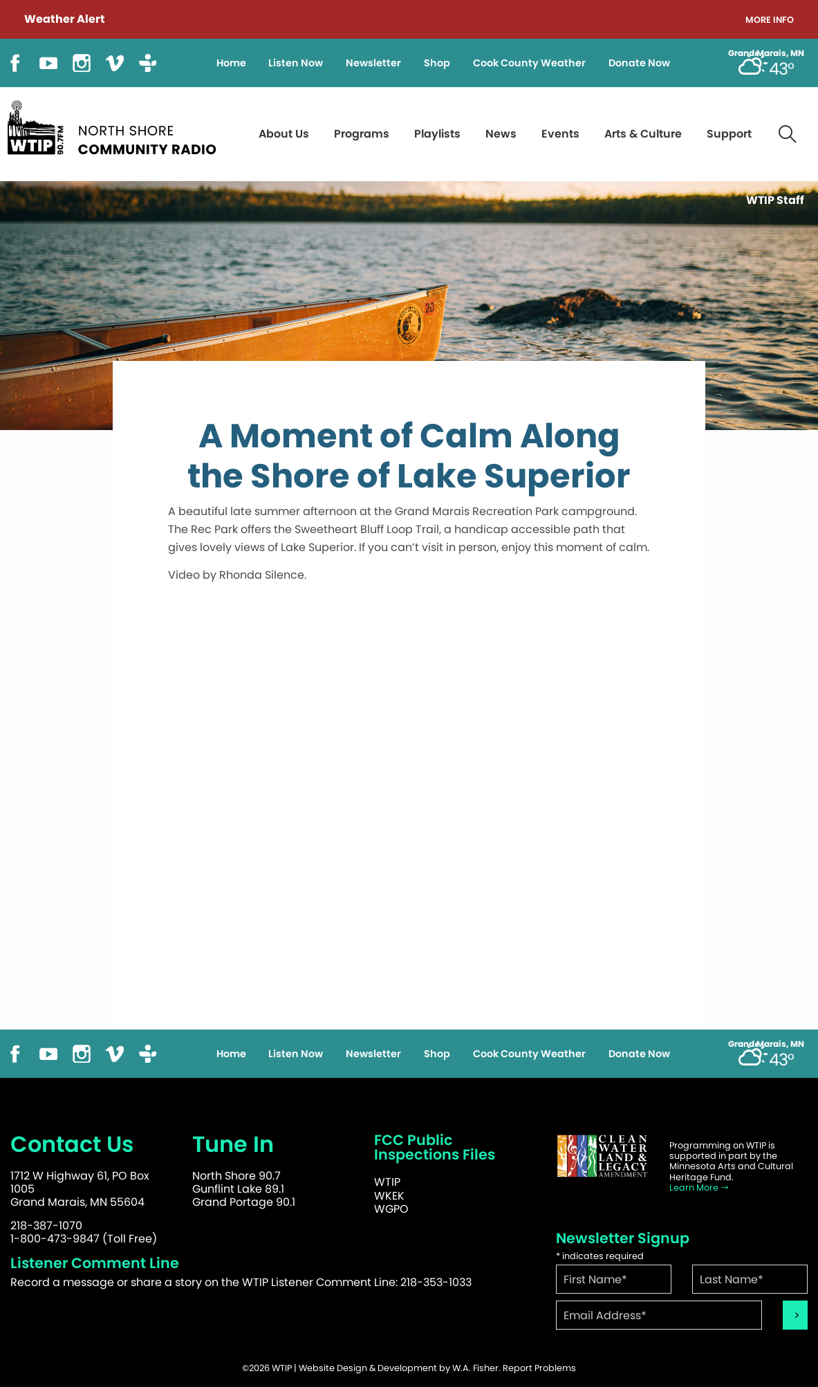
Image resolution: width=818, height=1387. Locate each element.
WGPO (391, 1209)
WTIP (387, 1182)
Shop (437, 63)
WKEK (389, 1196)
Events (560, 134)
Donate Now (639, 63)
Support (729, 134)
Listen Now (295, 63)
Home (231, 63)
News (501, 134)
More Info (769, 20)
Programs (361, 134)
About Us (284, 134)
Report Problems (539, 1368)
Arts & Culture (643, 134)
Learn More (699, 1187)
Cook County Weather (529, 63)
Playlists (437, 134)
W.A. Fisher (475, 1368)
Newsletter (373, 63)
